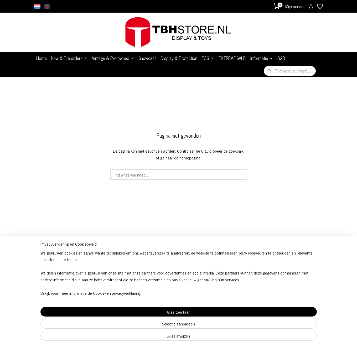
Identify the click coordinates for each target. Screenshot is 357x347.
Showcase (148, 58)
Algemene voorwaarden (179, 263)
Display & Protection (179, 58)
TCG (208, 58)
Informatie (261, 58)
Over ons (236, 263)
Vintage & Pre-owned (113, 58)
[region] (144, 317)
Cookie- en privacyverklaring (110, 337)
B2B (281, 58)
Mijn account (299, 6)
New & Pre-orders (69, 58)
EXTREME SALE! (232, 58)
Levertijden (236, 269)
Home (41, 58)
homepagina (189, 157)
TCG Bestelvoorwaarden (178, 269)
